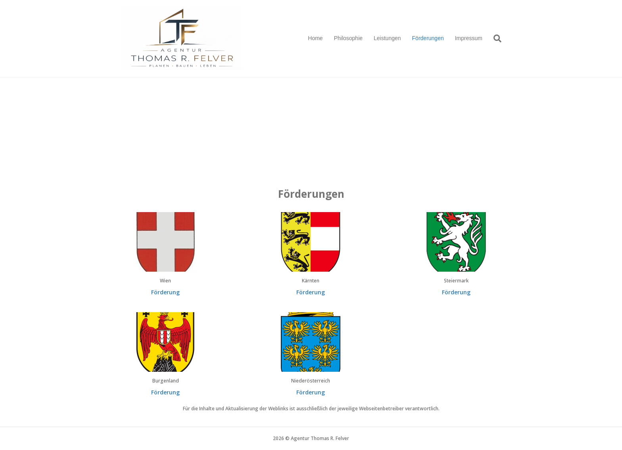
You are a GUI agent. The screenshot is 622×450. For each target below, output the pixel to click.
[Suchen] (494, 38)
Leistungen (387, 38)
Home (315, 38)
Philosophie (348, 38)
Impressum (468, 38)
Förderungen (428, 38)
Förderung (165, 292)
